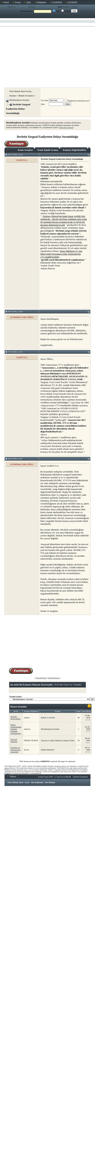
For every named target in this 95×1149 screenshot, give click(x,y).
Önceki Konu (41, 678)
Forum (18, 2)
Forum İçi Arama (87, 11)
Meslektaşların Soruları (19, 100)
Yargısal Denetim (13, 740)
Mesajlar (66, 7)
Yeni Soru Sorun (66, 127)
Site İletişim (50, 782)
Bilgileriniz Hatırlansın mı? (77, 101)
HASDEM (72, 2)
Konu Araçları (26, 149)
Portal (6, 2)
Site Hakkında (37, 782)
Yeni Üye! (11, 7)
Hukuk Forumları (26, 96)
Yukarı (11, 776)
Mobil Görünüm (80, 777)
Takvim (31, 7)
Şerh (29, 2)
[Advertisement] (34, 52)
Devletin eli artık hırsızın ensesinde (15, 749)
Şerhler (74, 7)
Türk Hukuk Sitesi (15, 782)
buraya (7, 768)
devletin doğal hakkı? (15, 717)
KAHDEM (57, 2)
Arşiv (27, 782)
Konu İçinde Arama (49, 149)
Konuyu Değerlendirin (76, 149)
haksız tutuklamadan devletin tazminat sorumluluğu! (15, 729)
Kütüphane (41, 2)
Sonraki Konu (53, 678)
